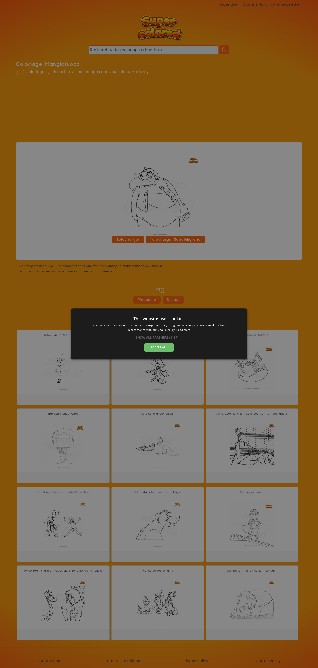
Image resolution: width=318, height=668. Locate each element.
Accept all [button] (159, 347)
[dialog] (159, 333)
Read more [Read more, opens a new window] (183, 330)
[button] (159, 338)
